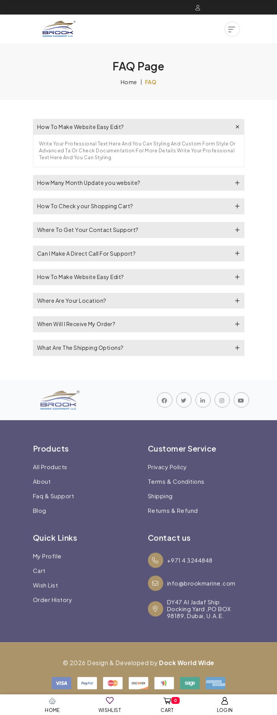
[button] (232, 29)
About (42, 490)
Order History (52, 609)
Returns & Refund (173, 519)
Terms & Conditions (176, 490)
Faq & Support (53, 505)
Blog (39, 519)
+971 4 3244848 (180, 569)
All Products (50, 476)
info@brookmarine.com (192, 592)
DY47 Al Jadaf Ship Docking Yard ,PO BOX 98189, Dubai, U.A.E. (189, 618)
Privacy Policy (167, 476)
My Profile (47, 565)
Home (129, 82)
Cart (39, 579)
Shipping (160, 505)
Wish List (45, 594)
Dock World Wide (187, 672)
